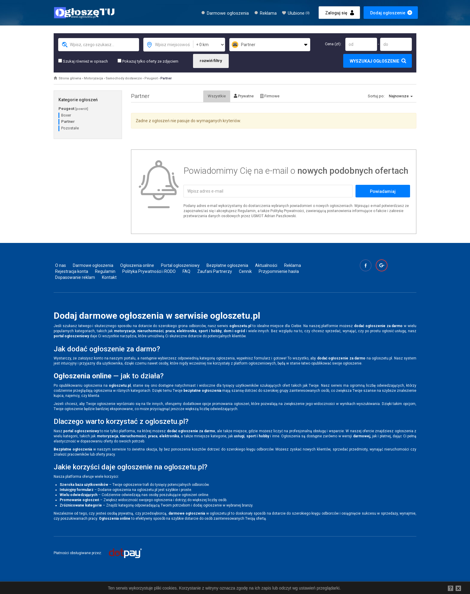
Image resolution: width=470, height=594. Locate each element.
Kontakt (109, 277)
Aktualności (266, 265)
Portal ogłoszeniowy (180, 265)
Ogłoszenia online (137, 265)
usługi (239, 436)
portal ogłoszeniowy (71, 336)
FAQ (186, 271)
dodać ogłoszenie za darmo (378, 326)
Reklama (268, 13)
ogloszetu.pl (240, 326)
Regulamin (105, 271)
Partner (166, 78)
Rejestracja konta (71, 271)
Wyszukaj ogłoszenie (374, 61)
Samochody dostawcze (124, 78)
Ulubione (299, 13)
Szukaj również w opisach (83, 61)
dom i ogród (234, 331)
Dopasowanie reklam (75, 277)
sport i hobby (210, 331)
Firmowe (269, 96)
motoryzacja (124, 331)
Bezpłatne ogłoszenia (227, 265)
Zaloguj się (336, 12)
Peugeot (151, 78)
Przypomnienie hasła (279, 271)
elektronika (186, 331)
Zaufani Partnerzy (214, 271)
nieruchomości (150, 331)
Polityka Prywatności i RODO (149, 271)
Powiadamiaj (383, 191)
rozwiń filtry (211, 60)
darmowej (361, 436)
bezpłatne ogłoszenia (202, 391)
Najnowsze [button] (401, 96)
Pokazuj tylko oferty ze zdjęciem (148, 61)
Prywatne (244, 96)
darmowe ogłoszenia (186, 513)
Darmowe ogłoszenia (228, 13)
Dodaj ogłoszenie (387, 12)
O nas (60, 265)
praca (170, 331)
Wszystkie (217, 96)
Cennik (245, 271)
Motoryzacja (93, 78)
